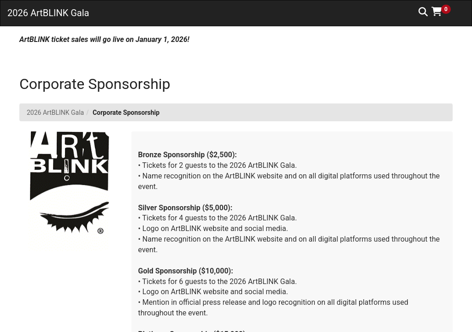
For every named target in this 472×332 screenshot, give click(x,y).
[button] (444, 11)
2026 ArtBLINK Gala (55, 112)
